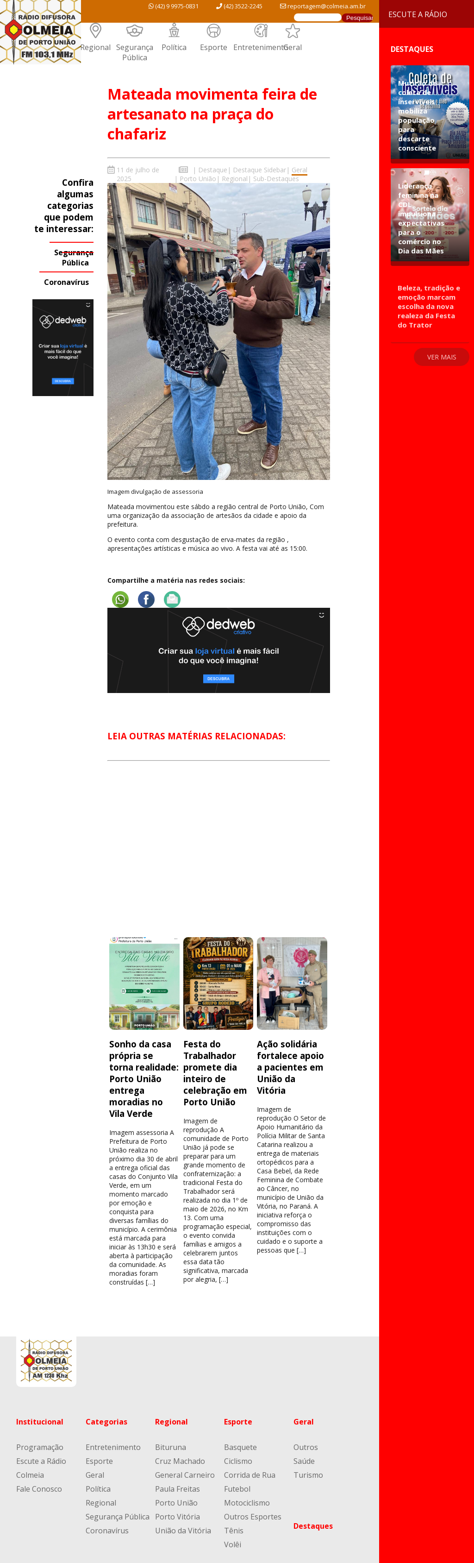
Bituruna (170, 1447)
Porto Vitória (177, 1517)
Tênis (233, 1530)
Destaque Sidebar (259, 169)
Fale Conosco (39, 1489)
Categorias (106, 1422)
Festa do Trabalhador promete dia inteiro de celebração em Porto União (215, 1073)
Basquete (240, 1447)
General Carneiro (185, 1475)
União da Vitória (183, 1530)
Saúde (304, 1461)
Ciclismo (238, 1461)
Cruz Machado (180, 1461)
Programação (39, 1447)
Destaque (212, 169)
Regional (95, 47)
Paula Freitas (177, 1489)
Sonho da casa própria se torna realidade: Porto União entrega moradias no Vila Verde (144, 1078)
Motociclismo (247, 1503)
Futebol (237, 1489)
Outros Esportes (252, 1517)
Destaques (313, 1526)
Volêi (232, 1544)
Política (174, 47)
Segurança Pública (134, 52)
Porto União (198, 178)
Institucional (39, 1422)
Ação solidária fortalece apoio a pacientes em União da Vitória (290, 1067)
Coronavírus (66, 282)
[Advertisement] (218, 857)
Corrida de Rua (249, 1475)
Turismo (308, 1475)
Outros (305, 1447)
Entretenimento (260, 47)
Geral (292, 47)
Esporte (213, 47)
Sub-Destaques (276, 178)
